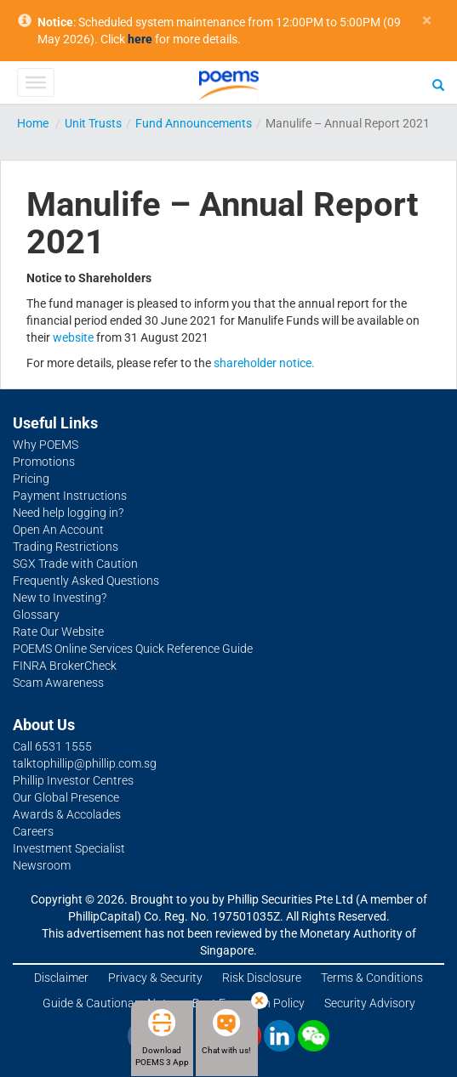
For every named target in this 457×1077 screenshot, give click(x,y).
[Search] (438, 84)
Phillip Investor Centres (73, 780)
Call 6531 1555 (52, 746)
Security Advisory (369, 1003)
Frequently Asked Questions (86, 580)
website (73, 337)
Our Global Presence (66, 797)
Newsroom (42, 865)
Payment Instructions (70, 495)
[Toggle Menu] (35, 82)
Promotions (44, 461)
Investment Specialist (69, 848)
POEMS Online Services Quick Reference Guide (133, 648)
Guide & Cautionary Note (108, 1003)
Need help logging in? (68, 512)
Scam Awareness (58, 682)
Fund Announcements (193, 123)
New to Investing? (59, 597)
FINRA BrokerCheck (65, 665)
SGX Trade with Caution (75, 563)
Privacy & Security (155, 977)
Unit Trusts (93, 123)
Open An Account (58, 529)
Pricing (31, 478)
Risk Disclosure (261, 977)
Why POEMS (45, 444)
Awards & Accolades (67, 814)
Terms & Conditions (372, 977)
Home (33, 123)
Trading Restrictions (65, 546)
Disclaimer (61, 977)
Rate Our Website (58, 631)
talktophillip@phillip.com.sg (85, 763)
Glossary (36, 614)
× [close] (426, 21)
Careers (33, 831)
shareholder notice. (264, 363)
